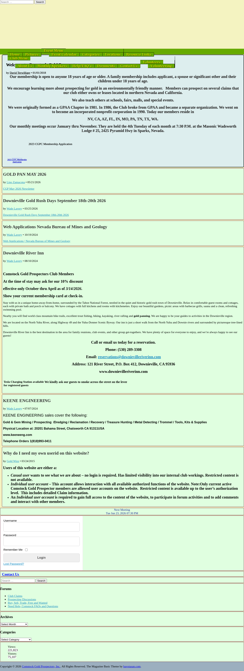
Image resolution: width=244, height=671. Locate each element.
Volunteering (161, 66)
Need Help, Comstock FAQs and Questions (33, 606)
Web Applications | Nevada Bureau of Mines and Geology (36, 241)
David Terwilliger (20, 72)
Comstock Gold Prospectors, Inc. (41, 666)
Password (9, 535)
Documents (106, 66)
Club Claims (15, 595)
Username (10, 520)
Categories (91, 54)
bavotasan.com (132, 666)
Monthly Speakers (52, 66)
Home (15, 54)
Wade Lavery (14, 208)
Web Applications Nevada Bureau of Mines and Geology (55, 226)
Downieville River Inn (23, 253)
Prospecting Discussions (22, 599)
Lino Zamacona (16, 182)
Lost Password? (13, 563)
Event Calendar (64, 54)
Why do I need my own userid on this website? (46, 453)
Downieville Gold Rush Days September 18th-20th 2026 (54, 200)
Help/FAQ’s (82, 66)
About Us (25, 66)
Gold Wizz (13, 461)
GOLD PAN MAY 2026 (24, 174)
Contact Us (128, 66)
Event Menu (53, 51)
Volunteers (152, 62)
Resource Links (138, 54)
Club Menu (19, 58)
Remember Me (12, 549)
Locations (113, 54)
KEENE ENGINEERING (27, 400)
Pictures (32, 54)
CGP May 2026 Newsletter (18, 188)
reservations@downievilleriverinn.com (129, 357)
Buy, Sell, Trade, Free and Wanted (27, 602)
